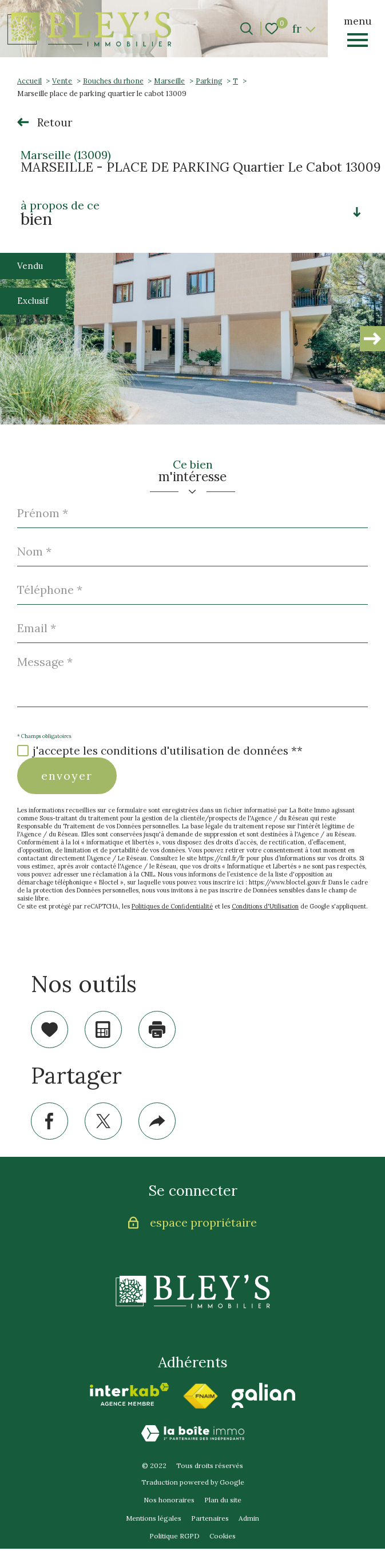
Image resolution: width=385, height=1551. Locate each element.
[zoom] (192, 339)
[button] (372, 338)
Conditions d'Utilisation (265, 906)
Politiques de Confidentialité (172, 906)
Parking (209, 80)
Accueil (29, 80)
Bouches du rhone (113, 80)
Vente (62, 80)
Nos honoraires (169, 1502)
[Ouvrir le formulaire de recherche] (246, 28)
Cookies (222, 1538)
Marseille (169, 80)
